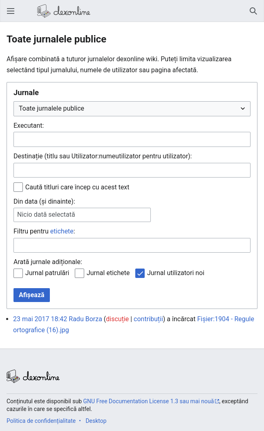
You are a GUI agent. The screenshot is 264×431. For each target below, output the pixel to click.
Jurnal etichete (108, 273)
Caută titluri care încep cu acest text (77, 187)
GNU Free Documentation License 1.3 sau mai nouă (148, 401)
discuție (117, 319)
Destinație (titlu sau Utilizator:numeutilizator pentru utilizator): (102, 156)
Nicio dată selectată (46, 214)
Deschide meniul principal (13, 15)
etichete (62, 231)
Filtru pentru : (44, 231)
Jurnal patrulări (47, 273)
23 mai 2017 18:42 (40, 319)
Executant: (28, 125)
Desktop (95, 421)
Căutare (255, 15)
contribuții (148, 319)
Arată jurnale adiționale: (47, 262)
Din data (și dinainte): (44, 201)
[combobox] (132, 139)
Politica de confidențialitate (41, 421)
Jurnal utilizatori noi (175, 273)
